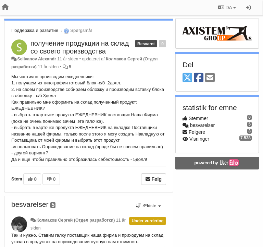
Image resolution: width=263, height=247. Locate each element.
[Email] (210, 78)
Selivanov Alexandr (36, 59)
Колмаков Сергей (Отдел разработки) (75, 220)
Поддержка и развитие (34, 30)
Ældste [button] (148, 205)
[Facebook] (198, 78)
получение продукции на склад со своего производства (79, 47)
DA (227, 7)
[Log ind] (248, 7)
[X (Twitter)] (187, 78)
